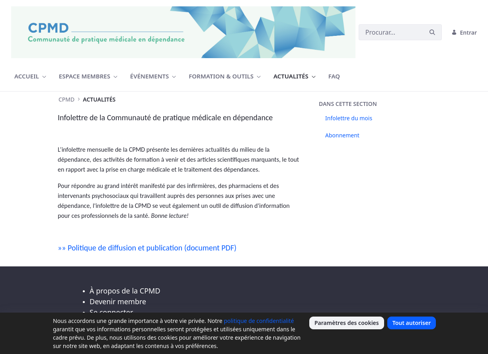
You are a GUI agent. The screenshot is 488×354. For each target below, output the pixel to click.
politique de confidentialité (259, 321)
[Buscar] (391, 32)
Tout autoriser (411, 323)
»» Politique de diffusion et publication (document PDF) (147, 247)
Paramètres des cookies (346, 323)
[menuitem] (30, 76)
